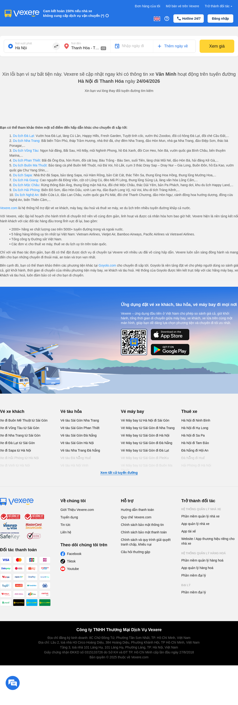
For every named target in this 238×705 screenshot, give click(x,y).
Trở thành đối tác (219, 6)
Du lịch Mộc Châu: (26, 185)
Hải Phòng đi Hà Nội (196, 465)
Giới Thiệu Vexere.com (77, 510)
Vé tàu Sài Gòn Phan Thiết (80, 428)
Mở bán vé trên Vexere (182, 6)
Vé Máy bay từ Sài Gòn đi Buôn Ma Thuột (146, 468)
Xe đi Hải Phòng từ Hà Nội (19, 458)
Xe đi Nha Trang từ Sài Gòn (20, 435)
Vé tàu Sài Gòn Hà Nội (77, 443)
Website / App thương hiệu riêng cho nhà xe (207, 541)
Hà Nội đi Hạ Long (194, 428)
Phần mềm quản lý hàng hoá (202, 560)
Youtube (73, 569)
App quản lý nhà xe (195, 524)
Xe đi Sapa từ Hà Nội (15, 450)
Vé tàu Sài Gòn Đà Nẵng (78, 435)
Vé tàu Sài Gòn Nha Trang (79, 420)
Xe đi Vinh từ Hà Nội (15, 465)
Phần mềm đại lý (193, 575)
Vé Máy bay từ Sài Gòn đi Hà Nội (145, 435)
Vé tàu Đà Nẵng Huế (75, 458)
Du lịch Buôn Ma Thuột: (30, 165)
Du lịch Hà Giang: (26, 180)
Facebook (74, 554)
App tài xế (188, 531)
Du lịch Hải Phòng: (26, 190)
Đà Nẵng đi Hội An (194, 450)
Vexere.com (8, 208)
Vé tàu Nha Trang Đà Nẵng (80, 450)
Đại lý (185, 585)
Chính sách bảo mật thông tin (142, 525)
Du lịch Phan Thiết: (27, 160)
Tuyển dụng (69, 517)
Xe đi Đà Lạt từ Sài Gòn (17, 443)
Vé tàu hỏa (71, 411)
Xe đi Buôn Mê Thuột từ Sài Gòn (24, 420)
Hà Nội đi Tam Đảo (195, 443)
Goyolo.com (107, 265)
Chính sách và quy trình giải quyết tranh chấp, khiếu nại (146, 542)
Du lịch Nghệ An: (27, 195)
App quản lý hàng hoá (197, 568)
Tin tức (65, 525)
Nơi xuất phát (23, 43)
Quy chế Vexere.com (136, 517)
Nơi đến (76, 43)
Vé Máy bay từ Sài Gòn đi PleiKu (145, 458)
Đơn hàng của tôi (147, 6)
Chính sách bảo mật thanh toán (144, 532)
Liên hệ (65, 532)
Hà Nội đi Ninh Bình (195, 420)
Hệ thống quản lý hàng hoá (203, 553)
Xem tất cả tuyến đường (119, 473)
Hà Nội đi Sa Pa (193, 435)
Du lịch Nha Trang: (26, 141)
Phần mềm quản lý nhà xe (200, 516)
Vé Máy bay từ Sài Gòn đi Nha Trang (148, 428)
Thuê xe (189, 411)
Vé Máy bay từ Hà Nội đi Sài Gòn (145, 420)
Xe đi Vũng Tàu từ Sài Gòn (19, 428)
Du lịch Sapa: (23, 175)
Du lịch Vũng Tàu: (26, 150)
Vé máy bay (132, 411)
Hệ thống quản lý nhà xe (201, 509)
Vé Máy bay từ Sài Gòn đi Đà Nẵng (146, 443)
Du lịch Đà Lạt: (24, 136)
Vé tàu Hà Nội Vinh (74, 465)
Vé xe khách (12, 411)
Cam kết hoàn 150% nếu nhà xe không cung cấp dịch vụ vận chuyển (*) (73, 13)
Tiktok (71, 561)
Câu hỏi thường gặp (135, 552)
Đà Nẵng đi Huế (193, 458)
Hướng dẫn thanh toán (137, 510)
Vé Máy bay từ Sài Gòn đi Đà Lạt (145, 450)
